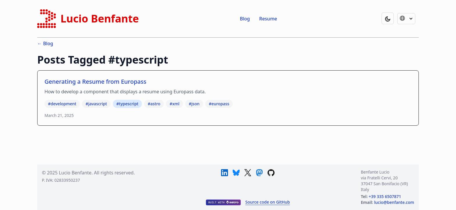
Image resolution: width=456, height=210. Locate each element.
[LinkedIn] (224, 172)
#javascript (96, 103)
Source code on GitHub (267, 202)
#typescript (127, 103)
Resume (268, 18)
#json (194, 103)
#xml (174, 103)
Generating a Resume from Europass (95, 81)
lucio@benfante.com (394, 202)
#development (62, 103)
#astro (154, 103)
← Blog (45, 43)
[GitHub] (271, 172)
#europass (219, 103)
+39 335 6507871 (385, 196)
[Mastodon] (259, 172)
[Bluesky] (236, 172)
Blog (245, 18)
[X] (247, 172)
